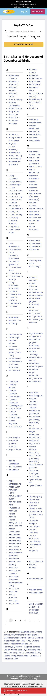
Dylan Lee (13, 306)
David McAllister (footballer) (14, 255)
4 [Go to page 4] (25, 620)
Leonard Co (34, 131)
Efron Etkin (13, 317)
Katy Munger (35, 81)
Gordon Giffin (15, 408)
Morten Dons (35, 217)
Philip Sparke (35, 313)
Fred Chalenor (15, 358)
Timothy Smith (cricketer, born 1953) (36, 514)
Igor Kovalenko (15, 467)
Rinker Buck (34, 348)
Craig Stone (14, 226)
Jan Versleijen (15, 502)
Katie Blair (33, 75)
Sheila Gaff (34, 440)
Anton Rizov (14, 117)
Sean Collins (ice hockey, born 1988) (34, 419)
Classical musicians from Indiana (19, 638)
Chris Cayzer (14, 193)
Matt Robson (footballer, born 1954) (35, 196)
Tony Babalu (34, 541)
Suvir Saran (34, 476)
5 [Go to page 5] (30, 620)
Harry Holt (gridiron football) (13, 444)
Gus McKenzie (15, 426)
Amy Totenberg (15, 99)
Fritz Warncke (15, 370)
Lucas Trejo (34, 140)
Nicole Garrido (35, 246)
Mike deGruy (34, 214)
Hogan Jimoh (15, 449)
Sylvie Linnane (35, 485)
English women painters (14, 650)
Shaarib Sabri (35, 437)
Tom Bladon (34, 526)
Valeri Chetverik (36, 561)
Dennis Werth (15, 273)
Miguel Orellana (36, 208)
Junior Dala (14, 603)
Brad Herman (14, 152)
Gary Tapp (13, 381)
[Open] (40, 31)
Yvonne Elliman (36, 593)
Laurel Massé (35, 122)
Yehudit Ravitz (35, 590)
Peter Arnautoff (36, 295)
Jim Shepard (14, 535)
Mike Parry (34, 211)
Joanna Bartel (15, 544)
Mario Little (34, 157)
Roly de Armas (35, 378)
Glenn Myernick (16, 405)
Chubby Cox (14, 211)
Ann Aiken (13, 114)
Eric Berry (13, 323)
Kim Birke (33, 108)
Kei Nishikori (34, 84)
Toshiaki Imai (35, 544)
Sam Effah (33, 392)
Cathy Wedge (14, 184)
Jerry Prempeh (15, 526)
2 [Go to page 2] (16, 620)
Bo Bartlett (13, 134)
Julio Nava (13, 600)
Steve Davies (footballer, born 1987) (35, 458)
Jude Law (13, 591)
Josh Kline (13, 568)
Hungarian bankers (31, 647)
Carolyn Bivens (15, 181)
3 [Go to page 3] (20, 620)
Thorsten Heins (36, 508)
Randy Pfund (35, 336)
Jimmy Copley (15, 541)
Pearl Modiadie (36, 292)
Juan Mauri (14, 588)
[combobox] (23, 31)
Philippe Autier (35, 316)
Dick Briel (13, 291)
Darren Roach (15, 249)
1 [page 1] (11, 620)
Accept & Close (11, 694)
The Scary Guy (35, 496)
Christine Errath (16, 208)
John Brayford (15, 550)
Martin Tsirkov (35, 166)
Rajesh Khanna (36, 333)
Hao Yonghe (14, 438)
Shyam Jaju (34, 443)
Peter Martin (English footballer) (34, 301)
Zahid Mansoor (36, 604)
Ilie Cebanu (14, 470)
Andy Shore (14, 111)
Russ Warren (34, 381)
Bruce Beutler (15, 158)
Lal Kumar (33, 119)
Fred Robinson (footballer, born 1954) (15, 364)
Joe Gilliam (14, 547)
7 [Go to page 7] (39, 620)
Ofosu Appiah (35, 260)
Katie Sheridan (35, 78)
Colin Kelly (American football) (13, 220)
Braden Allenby (15, 155)
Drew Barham (15, 303)
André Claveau (15, 108)
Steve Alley (34, 452)
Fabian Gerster (15, 334)
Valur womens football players (24, 635)
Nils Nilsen (34, 249)
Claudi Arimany (15, 214)
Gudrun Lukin (15, 417)
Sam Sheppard (35, 395)
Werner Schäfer (36, 578)
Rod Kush (33, 369)
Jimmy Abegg (15, 538)
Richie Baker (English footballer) (34, 342)
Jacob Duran (14, 487)
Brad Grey (13, 149)
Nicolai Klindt (35, 243)
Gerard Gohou (15, 396)
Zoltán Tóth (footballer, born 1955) (34, 610)
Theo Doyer (34, 499)
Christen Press (15, 199)
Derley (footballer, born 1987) (13, 285)
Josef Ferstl (14, 559)
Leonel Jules (35, 134)
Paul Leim (33, 289)
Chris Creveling (15, 196)
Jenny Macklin (15, 523)
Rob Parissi (34, 363)
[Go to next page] (6, 624)
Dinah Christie (15, 294)
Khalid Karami (35, 99)
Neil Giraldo (34, 240)
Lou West (33, 137)
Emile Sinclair (15, 320)
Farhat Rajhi (14, 337)
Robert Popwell (36, 366)
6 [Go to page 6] (34, 620)
